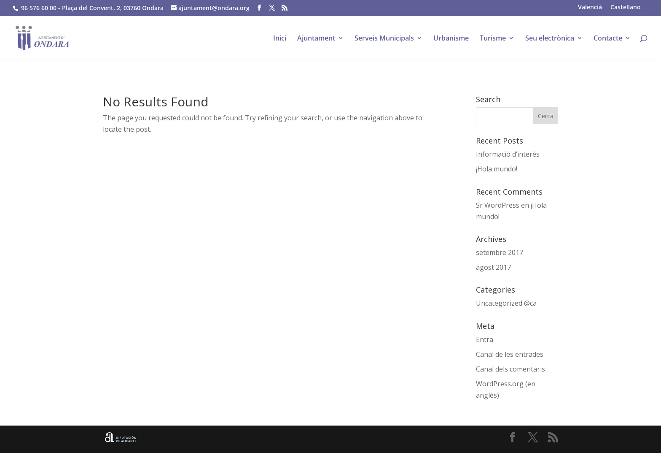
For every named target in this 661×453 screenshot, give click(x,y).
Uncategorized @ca (506, 303)
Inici (279, 39)
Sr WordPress (497, 205)
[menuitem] (590, 7)
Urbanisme (451, 39)
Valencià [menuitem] (590, 7)
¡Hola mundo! (496, 169)
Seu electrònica (549, 39)
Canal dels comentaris (510, 369)
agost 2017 (493, 267)
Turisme (493, 39)
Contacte (608, 39)
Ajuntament (316, 39)
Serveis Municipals (384, 39)
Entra (484, 339)
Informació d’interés (508, 154)
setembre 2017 (499, 252)
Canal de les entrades (509, 354)
